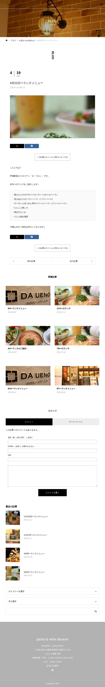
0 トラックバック (76, 422)
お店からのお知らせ (17, 87)
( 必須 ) (20, 437)
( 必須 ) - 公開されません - (21, 446)
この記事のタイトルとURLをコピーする (52, 157)
